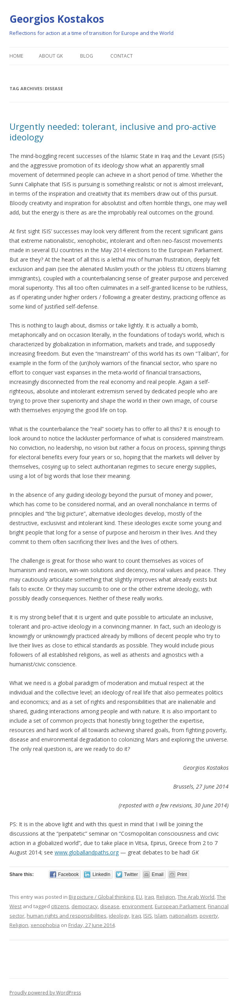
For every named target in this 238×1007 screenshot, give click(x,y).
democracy (84, 906)
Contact (121, 56)
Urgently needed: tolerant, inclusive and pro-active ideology (112, 131)
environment (137, 906)
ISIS (147, 915)
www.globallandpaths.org (87, 852)
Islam (160, 915)
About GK (51, 56)
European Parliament (180, 906)
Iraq (149, 896)
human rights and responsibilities (66, 915)
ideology (119, 915)
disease (109, 906)
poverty (209, 915)
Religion (165, 896)
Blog (86, 56)
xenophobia (45, 925)
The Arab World (196, 896)
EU (139, 896)
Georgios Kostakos (56, 19)
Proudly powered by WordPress (45, 992)
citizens (60, 906)
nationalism (183, 915)
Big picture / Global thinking (101, 896)
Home (16, 56)
